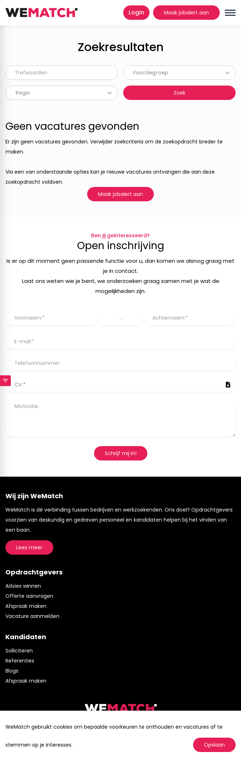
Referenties (19, 660)
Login (136, 12)
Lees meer (29, 547)
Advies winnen (23, 586)
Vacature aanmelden (32, 616)
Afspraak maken (25, 606)
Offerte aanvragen (29, 596)
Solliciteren (19, 650)
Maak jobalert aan (186, 12)
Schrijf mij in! (121, 453)
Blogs (11, 670)
